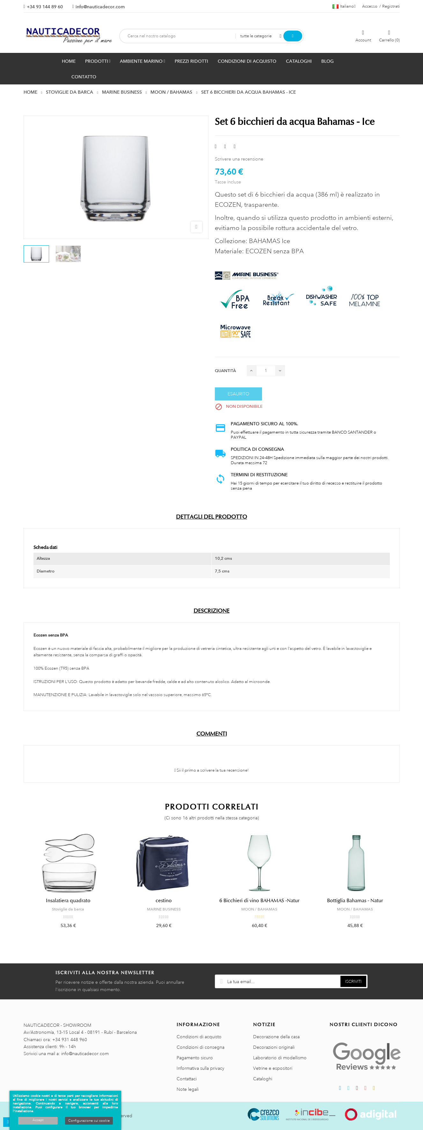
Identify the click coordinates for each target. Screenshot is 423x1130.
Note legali (188, 1089)
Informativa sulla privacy (200, 1068)
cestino (164, 900)
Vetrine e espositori (272, 1068)
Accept (38, 1120)
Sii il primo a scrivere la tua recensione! (211, 770)
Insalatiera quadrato (68, 900)
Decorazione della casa (276, 1037)
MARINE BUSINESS (164, 909)
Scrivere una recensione (239, 159)
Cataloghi (262, 1079)
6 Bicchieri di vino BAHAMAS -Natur (259, 900)
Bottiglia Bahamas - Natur (355, 900)
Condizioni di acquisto (199, 1037)
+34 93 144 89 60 (45, 7)
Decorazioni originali (274, 1047)
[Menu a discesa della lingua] (344, 6)
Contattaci (187, 1079)
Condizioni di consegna (200, 1047)
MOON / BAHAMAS (259, 909)
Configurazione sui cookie (89, 1121)
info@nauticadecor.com (100, 7)
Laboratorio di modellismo (280, 1058)
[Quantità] (265, 370)
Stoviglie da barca (68, 909)
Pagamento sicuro (195, 1058)
